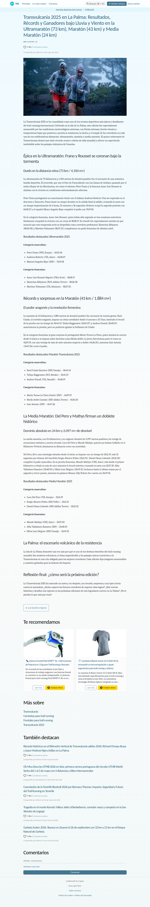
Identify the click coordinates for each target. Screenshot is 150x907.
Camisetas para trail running (38, 716)
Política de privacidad (83, 895)
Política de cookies (66, 895)
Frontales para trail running (38, 720)
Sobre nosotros (75, 890)
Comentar (75, 872)
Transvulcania (30, 711)
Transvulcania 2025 (33, 725)
